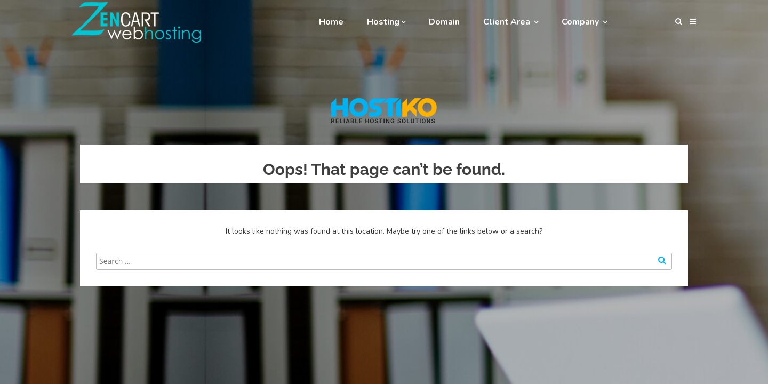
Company (584, 22)
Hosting (386, 22)
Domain (444, 22)
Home (331, 22)
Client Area (510, 22)
